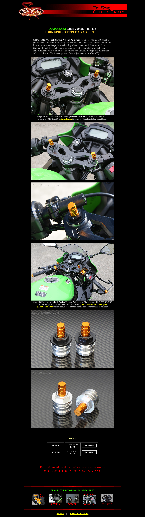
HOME (60, 513)
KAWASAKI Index (79, 513)
